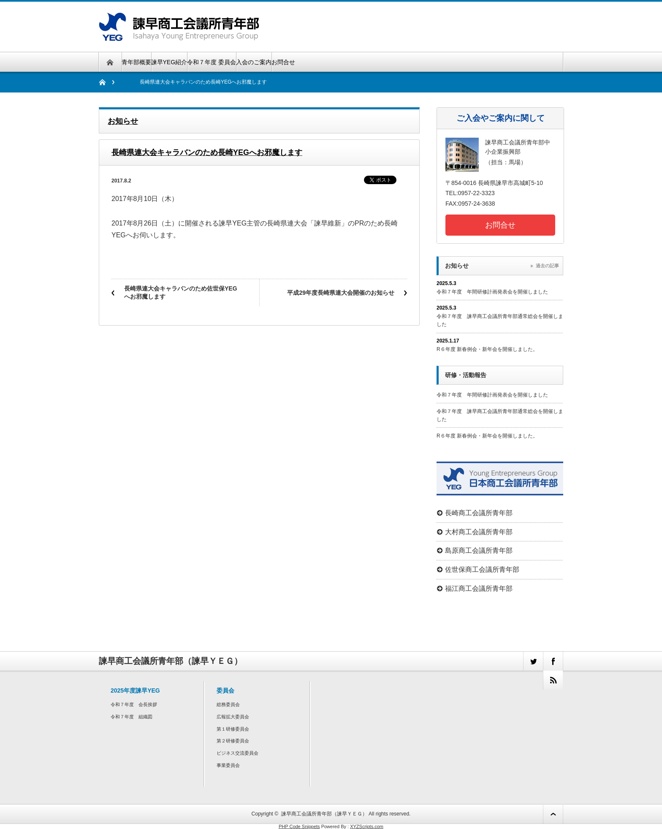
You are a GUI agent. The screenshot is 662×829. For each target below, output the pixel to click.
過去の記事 (547, 265)
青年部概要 (136, 62)
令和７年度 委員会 (211, 62)
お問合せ (283, 62)
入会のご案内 (253, 62)
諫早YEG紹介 (169, 62)
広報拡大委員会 (233, 716)
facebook (553, 661)
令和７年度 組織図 (131, 716)
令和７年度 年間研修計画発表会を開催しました (492, 292)
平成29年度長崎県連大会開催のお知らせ (340, 292)
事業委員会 (228, 765)
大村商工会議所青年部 (479, 531)
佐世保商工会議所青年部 (482, 569)
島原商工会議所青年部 (479, 550)
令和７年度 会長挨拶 (134, 704)
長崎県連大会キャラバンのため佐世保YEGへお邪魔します (180, 292)
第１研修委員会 (233, 728)
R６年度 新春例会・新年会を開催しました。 (487, 349)
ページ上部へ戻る (553, 814)
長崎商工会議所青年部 (479, 512)
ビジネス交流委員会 (237, 753)
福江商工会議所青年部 (479, 588)
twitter (533, 661)
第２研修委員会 (233, 740)
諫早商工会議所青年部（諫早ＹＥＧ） (324, 814)
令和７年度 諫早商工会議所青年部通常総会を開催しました (500, 320)
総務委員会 (228, 704)
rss (553, 680)
